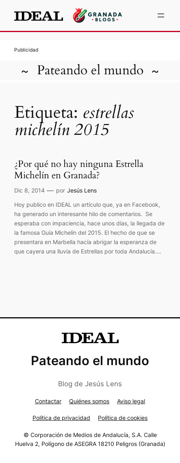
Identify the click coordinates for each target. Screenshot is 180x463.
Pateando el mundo (90, 70)
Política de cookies (122, 417)
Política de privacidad (61, 417)
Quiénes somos (89, 401)
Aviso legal (131, 401)
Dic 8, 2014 (29, 190)
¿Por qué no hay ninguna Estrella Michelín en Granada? (78, 169)
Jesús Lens (82, 190)
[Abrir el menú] (161, 15)
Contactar (48, 401)
